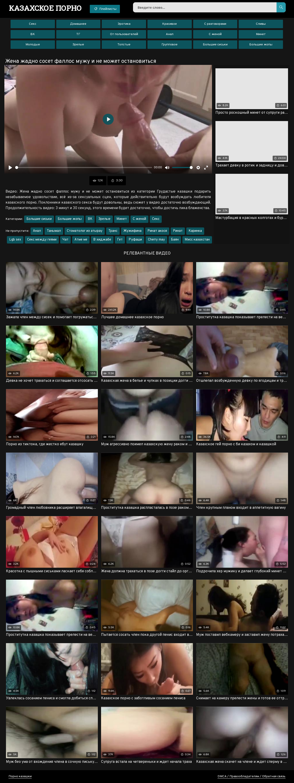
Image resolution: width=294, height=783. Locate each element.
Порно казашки (20, 776)
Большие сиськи (215, 45)
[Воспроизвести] (10, 167)
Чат (65, 240)
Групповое (169, 45)
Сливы (261, 24)
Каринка (195, 231)
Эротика (124, 24)
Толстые (123, 45)
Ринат (178, 231)
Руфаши (135, 240)
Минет (261, 34)
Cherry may (156, 240)
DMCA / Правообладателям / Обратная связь (252, 776)
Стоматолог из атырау (84, 231)
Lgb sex (15, 240)
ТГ (78, 34)
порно (45, 8)
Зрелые (78, 45)
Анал (169, 34)
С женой (215, 34)
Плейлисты (104, 9)
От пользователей (124, 34)
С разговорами (215, 24)
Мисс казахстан (197, 240)
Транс (112, 231)
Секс (32, 24)
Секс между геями (42, 240)
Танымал (54, 231)
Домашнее (78, 24)
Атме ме (80, 240)
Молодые (32, 45)
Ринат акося (157, 231)
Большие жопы (260, 45)
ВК (32, 34)
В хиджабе (102, 240)
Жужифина (132, 231)
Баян (175, 240)
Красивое (169, 24)
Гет (120, 240)
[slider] (83, 167)
